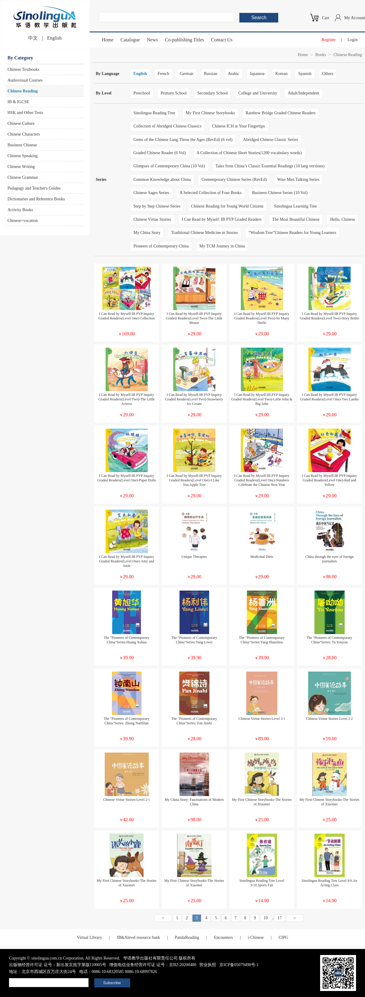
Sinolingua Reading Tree (154, 113)
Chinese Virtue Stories (152, 219)
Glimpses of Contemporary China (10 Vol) (169, 166)
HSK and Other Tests (25, 112)
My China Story (146, 232)
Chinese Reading (22, 91)
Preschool (141, 93)
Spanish (304, 73)
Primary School (174, 93)
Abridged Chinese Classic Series (270, 139)
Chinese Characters (23, 134)
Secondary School (212, 93)
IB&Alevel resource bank (138, 937)
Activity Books (20, 210)
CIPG (283, 937)
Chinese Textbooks (23, 69)
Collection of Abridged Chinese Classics (167, 126)
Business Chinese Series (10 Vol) (279, 192)
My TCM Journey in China (222, 246)
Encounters (223, 937)
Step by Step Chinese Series (156, 206)
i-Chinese (256, 937)
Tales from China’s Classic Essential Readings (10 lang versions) (270, 166)
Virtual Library (89, 937)
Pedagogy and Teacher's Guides (33, 188)
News (152, 39)
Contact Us (222, 39)
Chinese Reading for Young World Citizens (227, 206)
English (54, 37)
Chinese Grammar (22, 177)
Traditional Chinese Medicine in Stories (204, 232)
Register (329, 39)
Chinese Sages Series (151, 192)
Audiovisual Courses (24, 80)
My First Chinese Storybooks (210, 113)
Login (353, 39)
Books (320, 54)
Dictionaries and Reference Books (36, 199)
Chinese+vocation (22, 220)
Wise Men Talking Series (298, 179)
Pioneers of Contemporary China (161, 246)
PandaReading (187, 937)
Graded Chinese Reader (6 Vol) (159, 153)
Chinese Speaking (22, 156)
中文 (33, 37)
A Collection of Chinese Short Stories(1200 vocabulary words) (249, 153)
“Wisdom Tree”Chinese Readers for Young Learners (292, 232)
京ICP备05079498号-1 (238, 965)
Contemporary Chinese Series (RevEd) (234, 179)
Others (327, 73)
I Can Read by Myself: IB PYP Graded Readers (221, 219)
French (163, 73)
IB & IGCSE (18, 102)
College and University (257, 93)
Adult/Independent (303, 93)
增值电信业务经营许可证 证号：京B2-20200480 (152, 965)
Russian (210, 73)
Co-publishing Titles (184, 39)
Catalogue (130, 39)
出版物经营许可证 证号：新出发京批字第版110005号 (57, 965)
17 (280, 918)
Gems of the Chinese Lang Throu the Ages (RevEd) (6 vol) (182, 139)
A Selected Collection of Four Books (210, 192)
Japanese (257, 73)
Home (107, 39)
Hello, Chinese (342, 219)
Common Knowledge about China (162, 179)
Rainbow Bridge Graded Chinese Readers (281, 113)
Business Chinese (22, 145)
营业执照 (207, 965)
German (186, 73)
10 (266, 918)
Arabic (233, 73)
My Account (354, 18)
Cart (325, 18)
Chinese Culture (21, 123)
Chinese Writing (21, 166)
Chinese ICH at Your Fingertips (238, 126)
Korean (281, 73)
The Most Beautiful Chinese (296, 219)
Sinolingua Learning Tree (295, 206)
